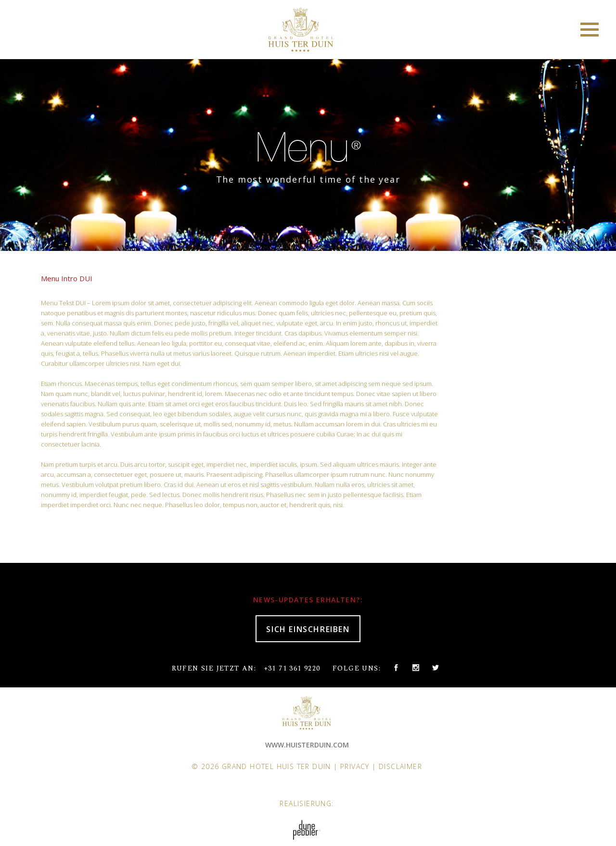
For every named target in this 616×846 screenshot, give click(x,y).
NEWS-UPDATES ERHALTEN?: (308, 599)
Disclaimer (400, 766)
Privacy (355, 766)
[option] (308, 152)
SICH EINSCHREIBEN (307, 629)
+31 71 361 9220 (292, 668)
